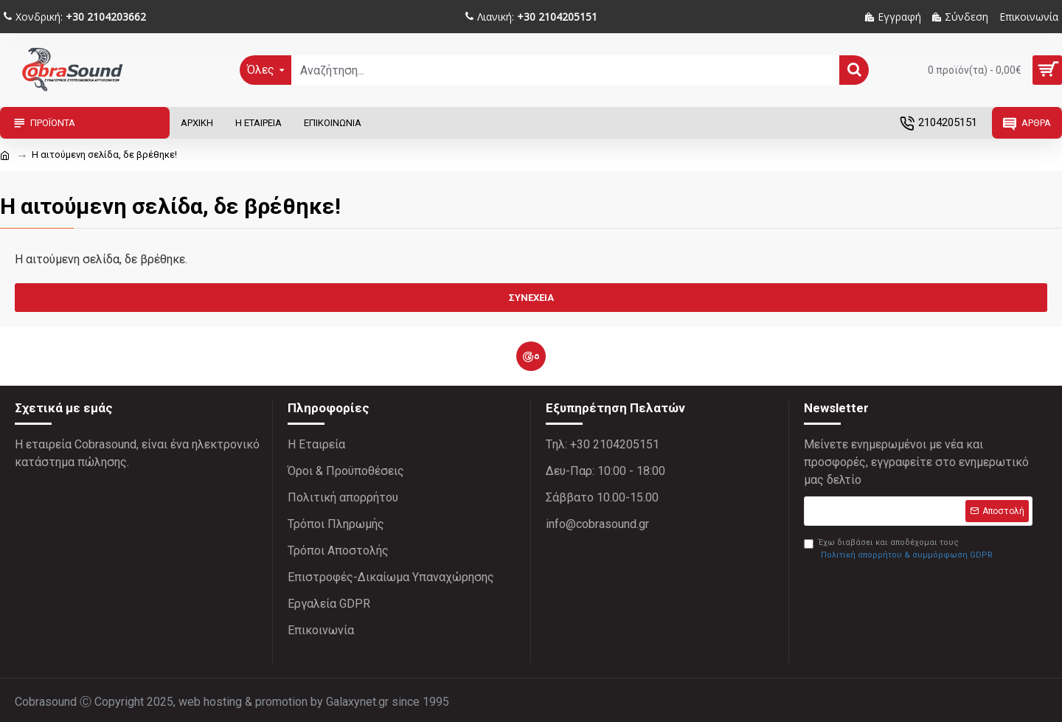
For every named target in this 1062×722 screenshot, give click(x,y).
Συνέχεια (531, 297)
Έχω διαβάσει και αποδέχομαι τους (899, 549)
